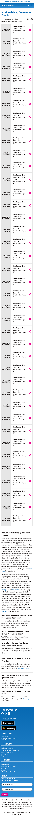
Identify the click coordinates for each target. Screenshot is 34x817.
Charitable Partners (7, 748)
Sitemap (3, 768)
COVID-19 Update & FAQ (8, 772)
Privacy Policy (5, 764)
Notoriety (4, 611)
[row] (17, 30)
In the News (4, 754)
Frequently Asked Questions (9, 738)
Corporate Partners (7, 747)
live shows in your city (25, 668)
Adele (15, 569)
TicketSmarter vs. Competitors (10, 750)
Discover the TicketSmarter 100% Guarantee (17, 1)
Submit (4, 794)
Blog (2, 756)
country (3, 590)
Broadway (15, 590)
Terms (3, 763)
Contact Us (4, 736)
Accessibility (5, 770)
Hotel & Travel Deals (7, 752)
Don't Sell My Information (8, 766)
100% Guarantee (6, 740)
